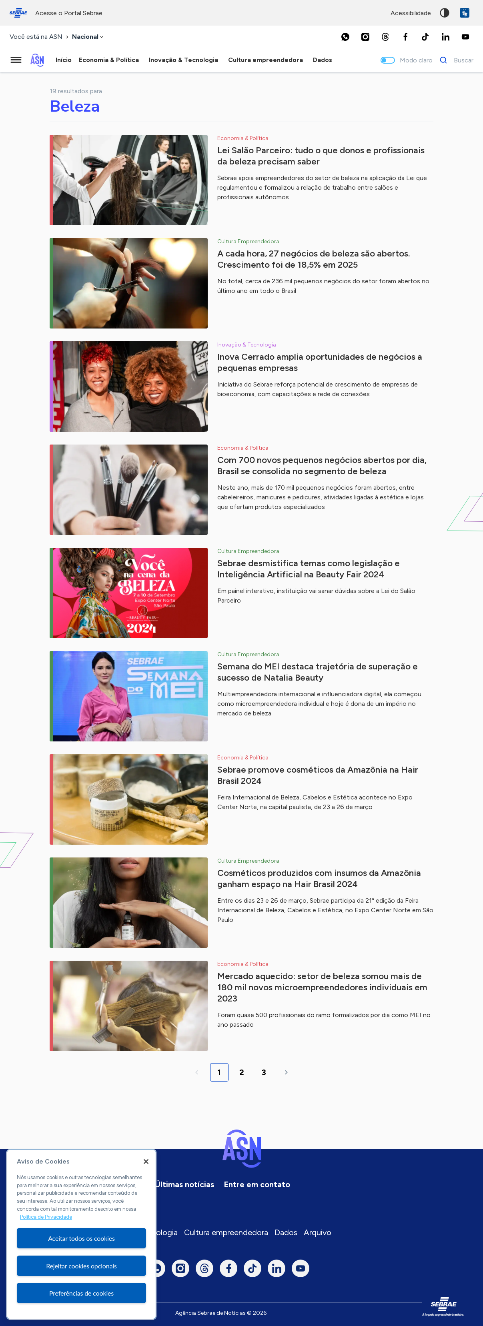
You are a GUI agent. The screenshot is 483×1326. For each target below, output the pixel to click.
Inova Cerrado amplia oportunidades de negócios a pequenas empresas (319, 362)
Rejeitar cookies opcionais (81, 1266)
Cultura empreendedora (226, 1232)
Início (64, 60)
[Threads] (385, 37)
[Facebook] (405, 37)
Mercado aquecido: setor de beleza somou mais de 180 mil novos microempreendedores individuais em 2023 (322, 987)
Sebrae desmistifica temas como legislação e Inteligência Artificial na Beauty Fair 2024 (308, 569)
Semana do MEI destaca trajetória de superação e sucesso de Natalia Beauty (317, 672)
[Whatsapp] (345, 37)
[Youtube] (465, 37)
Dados (286, 1232)
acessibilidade (411, 13)
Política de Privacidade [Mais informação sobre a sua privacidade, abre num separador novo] (46, 1217)
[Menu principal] (16, 60)
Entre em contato (257, 1184)
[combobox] (88, 37)
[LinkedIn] (445, 37)
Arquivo (317, 1232)
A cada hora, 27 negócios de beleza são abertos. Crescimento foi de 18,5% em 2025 (313, 259)
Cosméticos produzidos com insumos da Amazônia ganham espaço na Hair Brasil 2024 (319, 878)
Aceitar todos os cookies (81, 1238)
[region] (81, 1234)
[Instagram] (365, 37)
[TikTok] (425, 37)
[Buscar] (454, 60)
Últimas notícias (184, 1184)
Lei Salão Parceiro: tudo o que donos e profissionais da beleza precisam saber (321, 156)
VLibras (464, 13)
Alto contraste (444, 13)
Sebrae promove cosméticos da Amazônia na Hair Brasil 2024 (317, 775)
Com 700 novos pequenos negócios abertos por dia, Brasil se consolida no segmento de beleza (322, 466)
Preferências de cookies (81, 1293)
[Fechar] (146, 1161)
